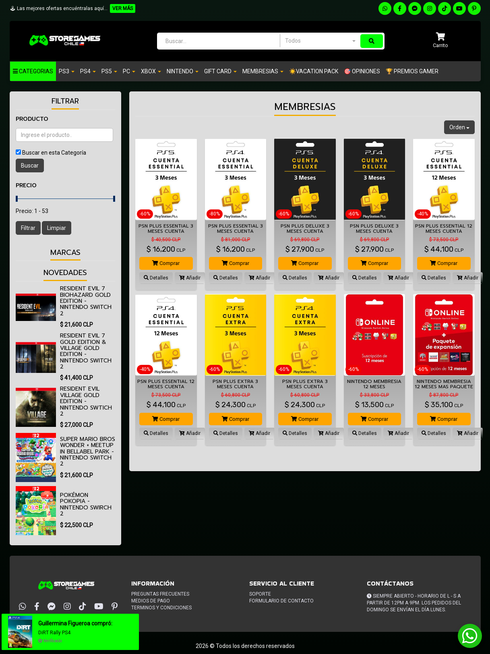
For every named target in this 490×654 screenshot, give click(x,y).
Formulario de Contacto (281, 601)
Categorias (33, 71)
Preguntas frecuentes (160, 594)
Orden (459, 127)
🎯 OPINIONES (362, 71)
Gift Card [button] (220, 71)
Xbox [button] (151, 71)
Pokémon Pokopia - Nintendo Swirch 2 (86, 504)
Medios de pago (150, 601)
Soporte (260, 594)
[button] (440, 41)
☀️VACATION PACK (313, 71)
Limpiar (56, 228)
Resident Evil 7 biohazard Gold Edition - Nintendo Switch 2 (86, 301)
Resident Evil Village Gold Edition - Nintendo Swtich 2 (86, 401)
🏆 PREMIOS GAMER (412, 71)
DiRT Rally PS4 (54, 632)
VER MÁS (122, 8)
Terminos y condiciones (161, 608)
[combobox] (320, 40)
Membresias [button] (262, 71)
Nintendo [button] (182, 71)
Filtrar (28, 228)
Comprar (166, 263)
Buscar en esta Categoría (54, 152)
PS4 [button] (88, 71)
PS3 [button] (66, 71)
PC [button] (129, 71)
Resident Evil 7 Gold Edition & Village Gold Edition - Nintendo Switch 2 (86, 351)
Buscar (30, 165)
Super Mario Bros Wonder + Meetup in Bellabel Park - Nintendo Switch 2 (87, 451)
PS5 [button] (109, 71)
